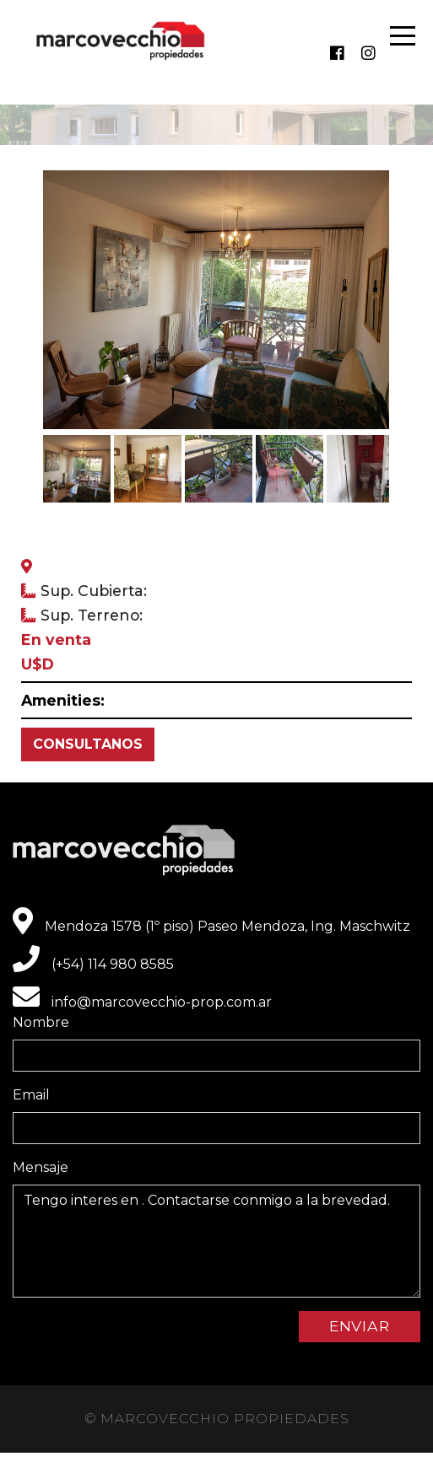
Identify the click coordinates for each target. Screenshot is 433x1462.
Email (31, 1095)
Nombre (41, 1022)
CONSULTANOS (88, 744)
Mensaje (40, 1167)
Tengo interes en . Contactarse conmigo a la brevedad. (216, 1241)
